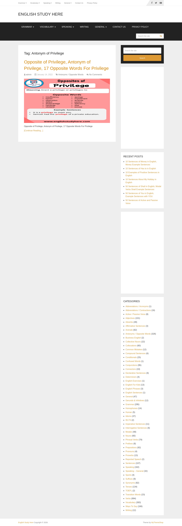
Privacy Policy (92, 3)
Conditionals (131, 357)
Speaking (46, 3)
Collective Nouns (133, 342)
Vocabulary (34, 3)
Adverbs (129, 322)
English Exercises (133, 381)
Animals (129, 330)
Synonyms (130, 483)
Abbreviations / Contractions (138, 310)
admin (28, 82)
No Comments (95, 82)
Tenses (129, 487)
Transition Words (133, 494)
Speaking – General (134, 471)
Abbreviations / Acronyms (137, 306)
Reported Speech (133, 459)
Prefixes (129, 444)
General (67, 3)
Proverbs (130, 455)
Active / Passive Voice (135, 314)
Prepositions (131, 447)
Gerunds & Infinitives (135, 400)
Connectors (131, 369)
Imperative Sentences (135, 424)
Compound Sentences (135, 353)
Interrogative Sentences (136, 428)
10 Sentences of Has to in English (141, 168)
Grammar (21, 3)
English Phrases (133, 389)
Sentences (130, 463)
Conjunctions (131, 365)
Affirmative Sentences (135, 326)
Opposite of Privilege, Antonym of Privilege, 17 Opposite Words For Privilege (59, 69)
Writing (57, 3)
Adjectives (130, 318)
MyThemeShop (157, 522)
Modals (129, 432)
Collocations (131, 346)
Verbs (128, 498)
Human (129, 412)
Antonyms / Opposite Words (71, 82)
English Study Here (40, 14)
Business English (133, 338)
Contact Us (79, 3)
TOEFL (129, 491)
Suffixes (129, 479)
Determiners (131, 377)
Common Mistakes (134, 349)
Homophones (132, 408)
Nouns (128, 436)
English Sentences (134, 393)
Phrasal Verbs (132, 440)
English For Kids (133, 385)
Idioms (128, 416)
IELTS (128, 420)
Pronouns (130, 451)
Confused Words (133, 361)
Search (161, 36)
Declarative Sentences (136, 373)
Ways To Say (131, 506)
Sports (128, 475)
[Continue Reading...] (33, 138)
